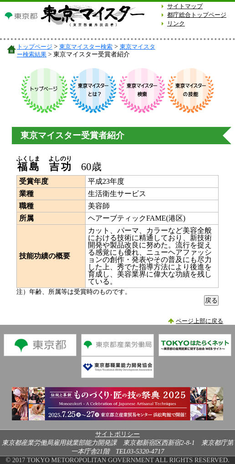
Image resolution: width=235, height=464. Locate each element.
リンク (176, 23)
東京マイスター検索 (85, 46)
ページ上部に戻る (199, 321)
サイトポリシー (117, 434)
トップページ (34, 46)
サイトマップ (185, 6)
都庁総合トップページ (196, 15)
